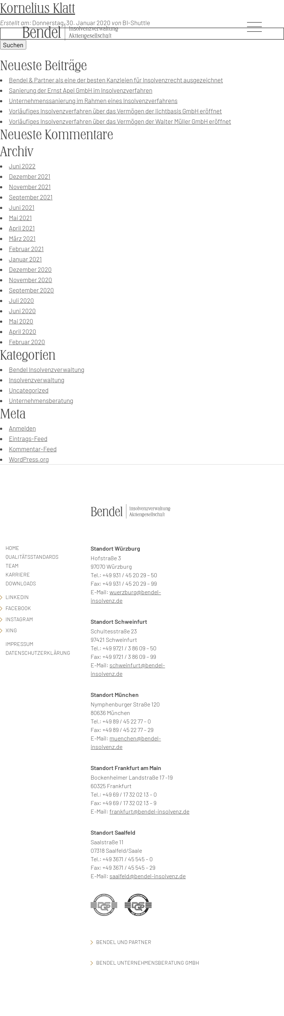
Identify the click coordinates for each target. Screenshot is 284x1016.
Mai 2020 (21, 321)
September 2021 (31, 197)
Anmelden (22, 428)
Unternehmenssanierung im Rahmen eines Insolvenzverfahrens (93, 100)
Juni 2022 (22, 166)
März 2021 (22, 238)
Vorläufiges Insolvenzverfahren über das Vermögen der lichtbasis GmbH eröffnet (115, 110)
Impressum (19, 644)
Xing (11, 630)
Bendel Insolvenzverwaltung (46, 369)
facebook (18, 608)
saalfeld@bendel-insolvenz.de (147, 875)
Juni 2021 (21, 207)
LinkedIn (17, 597)
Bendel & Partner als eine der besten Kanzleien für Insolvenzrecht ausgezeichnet (116, 79)
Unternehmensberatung (41, 400)
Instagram (19, 619)
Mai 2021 (20, 217)
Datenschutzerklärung (38, 653)
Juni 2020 (22, 310)
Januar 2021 (25, 259)
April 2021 (22, 228)
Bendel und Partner (123, 942)
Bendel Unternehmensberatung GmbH (147, 962)
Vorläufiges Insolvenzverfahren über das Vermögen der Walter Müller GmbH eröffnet (120, 121)
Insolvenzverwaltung (36, 379)
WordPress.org (29, 459)
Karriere (18, 574)
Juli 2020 (21, 300)
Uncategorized (28, 390)
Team (12, 565)
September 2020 (31, 290)
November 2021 (30, 186)
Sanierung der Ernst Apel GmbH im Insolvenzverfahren (80, 90)
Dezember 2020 (30, 269)
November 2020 (30, 279)
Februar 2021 (26, 248)
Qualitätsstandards (32, 557)
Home (12, 548)
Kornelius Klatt (37, 8)
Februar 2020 (27, 341)
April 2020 (22, 331)
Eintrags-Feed (28, 438)
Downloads (21, 583)
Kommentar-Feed (33, 448)
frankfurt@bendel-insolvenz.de (149, 811)
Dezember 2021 (29, 176)
